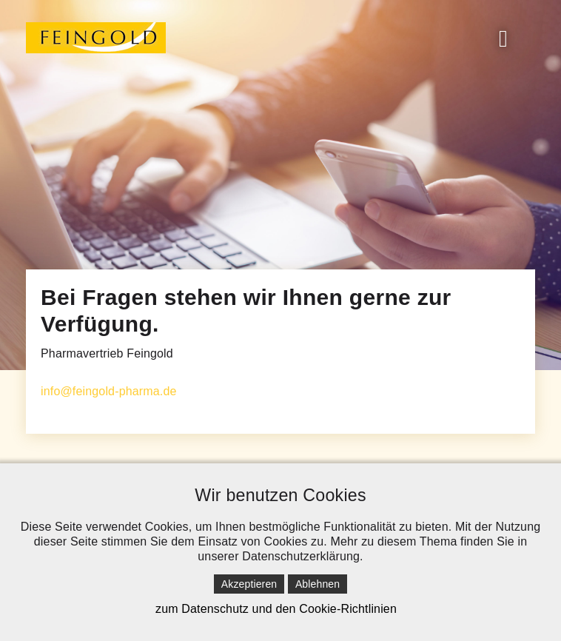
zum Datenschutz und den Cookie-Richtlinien (276, 609)
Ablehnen (317, 584)
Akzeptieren (249, 584)
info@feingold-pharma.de (109, 391)
